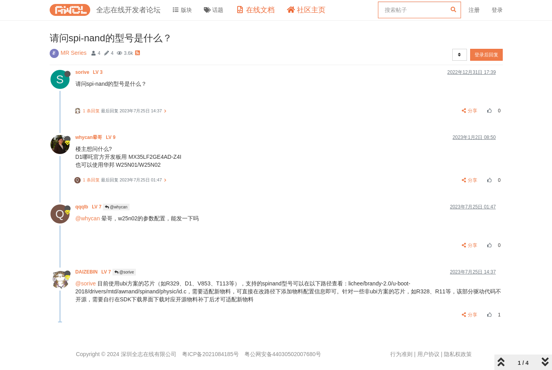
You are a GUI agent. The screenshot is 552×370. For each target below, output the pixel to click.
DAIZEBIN (94, 272)
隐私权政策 (458, 354)
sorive (90, 72)
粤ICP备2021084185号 (210, 354)
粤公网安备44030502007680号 (282, 354)
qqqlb (89, 207)
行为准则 (401, 354)
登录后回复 (486, 55)
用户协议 (428, 354)
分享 (469, 111)
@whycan (116, 207)
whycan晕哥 (96, 137)
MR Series (74, 53)
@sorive (124, 272)
